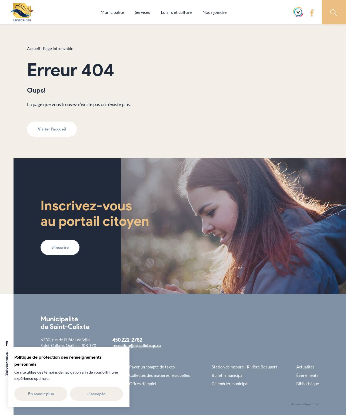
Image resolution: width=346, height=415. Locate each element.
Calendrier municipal (230, 383)
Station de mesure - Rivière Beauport (244, 366)
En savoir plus (41, 393)
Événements (307, 375)
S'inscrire (60, 247)
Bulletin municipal (228, 375)
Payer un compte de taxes (152, 366)
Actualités (305, 366)
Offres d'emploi (142, 383)
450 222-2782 (127, 340)
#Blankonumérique (305, 404)
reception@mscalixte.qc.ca (136, 345)
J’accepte (96, 393)
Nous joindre (214, 12)
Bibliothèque (307, 383)
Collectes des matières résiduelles (159, 375)
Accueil (33, 48)
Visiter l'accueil (52, 129)
